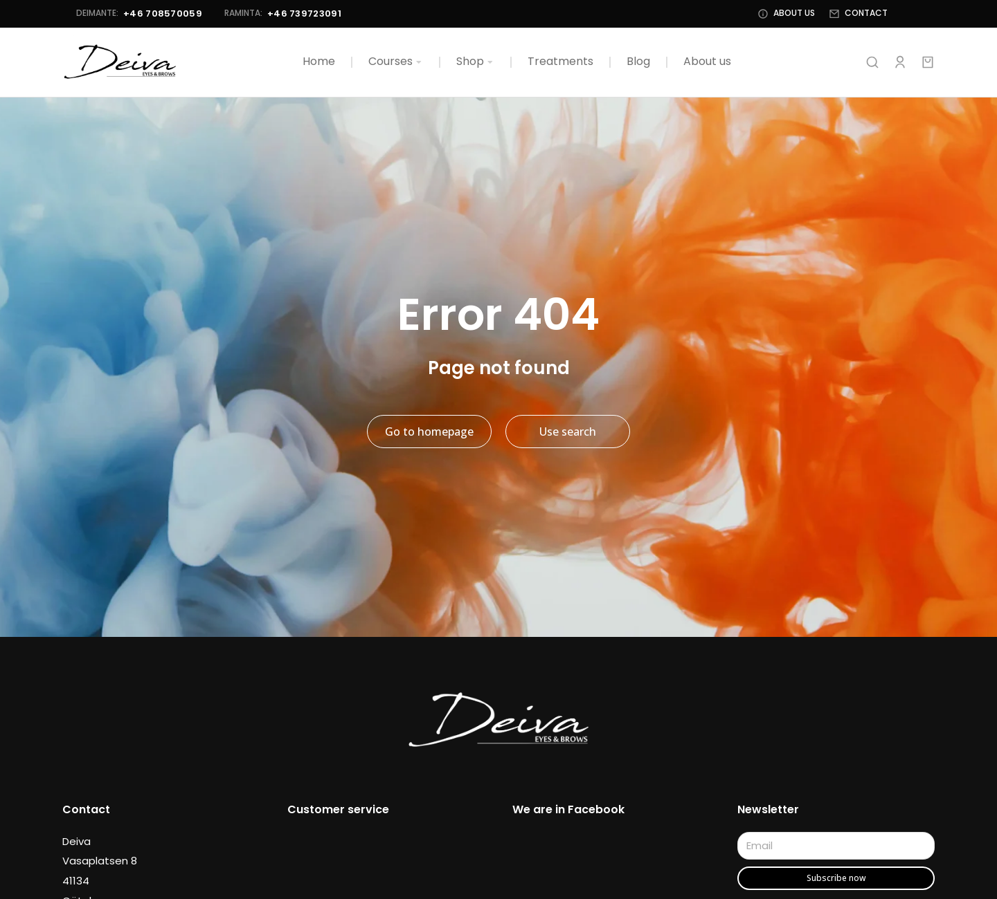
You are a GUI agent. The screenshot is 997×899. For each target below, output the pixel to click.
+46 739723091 (290, 13)
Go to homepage (429, 432)
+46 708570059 (148, 13)
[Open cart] (928, 62)
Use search (567, 432)
